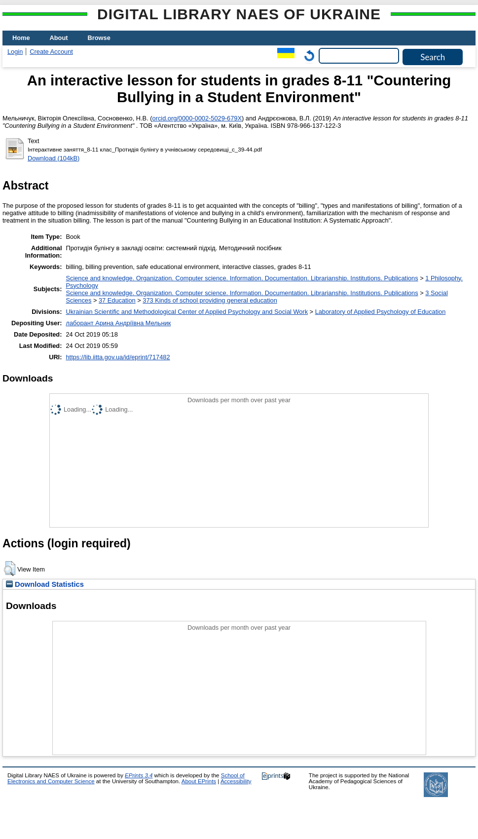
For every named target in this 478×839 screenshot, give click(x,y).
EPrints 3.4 (138, 775)
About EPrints (199, 781)
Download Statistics (45, 584)
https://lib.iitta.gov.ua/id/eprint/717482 (118, 357)
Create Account (51, 51)
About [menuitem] (59, 37)
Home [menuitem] (21, 37)
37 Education (117, 300)
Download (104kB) (53, 158)
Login (15, 51)
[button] (9, 568)
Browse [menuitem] (99, 37)
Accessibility (236, 781)
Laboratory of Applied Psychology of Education (380, 311)
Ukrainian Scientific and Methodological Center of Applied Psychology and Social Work (187, 311)
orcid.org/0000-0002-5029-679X (197, 118)
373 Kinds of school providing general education (210, 300)
